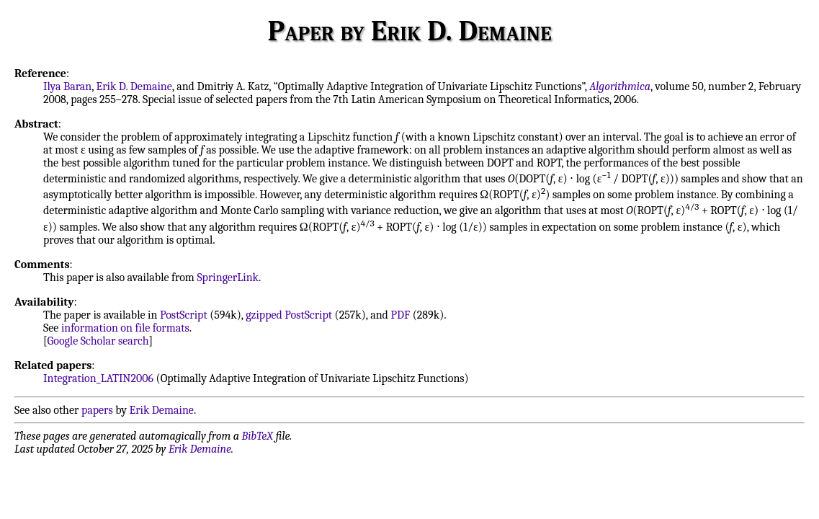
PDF (400, 315)
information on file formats (125, 327)
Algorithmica (619, 86)
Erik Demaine (162, 410)
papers (97, 410)
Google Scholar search (98, 340)
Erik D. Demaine (134, 86)
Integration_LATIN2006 (98, 378)
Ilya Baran (67, 86)
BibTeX (257, 436)
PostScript (183, 315)
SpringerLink (228, 277)
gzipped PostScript (289, 315)
